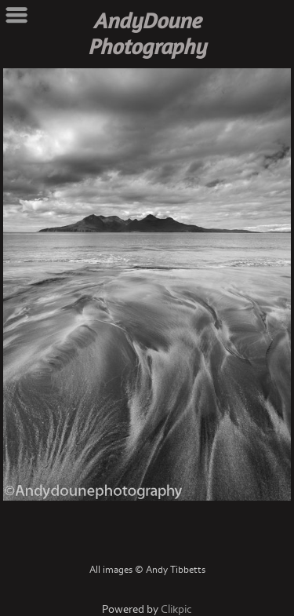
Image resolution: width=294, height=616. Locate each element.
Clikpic (176, 609)
